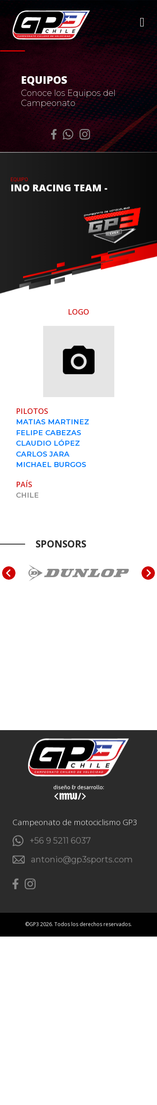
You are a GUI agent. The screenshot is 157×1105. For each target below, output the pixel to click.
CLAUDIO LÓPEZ (48, 443)
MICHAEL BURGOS (51, 464)
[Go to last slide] (8, 573)
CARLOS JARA (42, 454)
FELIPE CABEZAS (48, 433)
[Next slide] (148, 573)
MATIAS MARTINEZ (52, 422)
